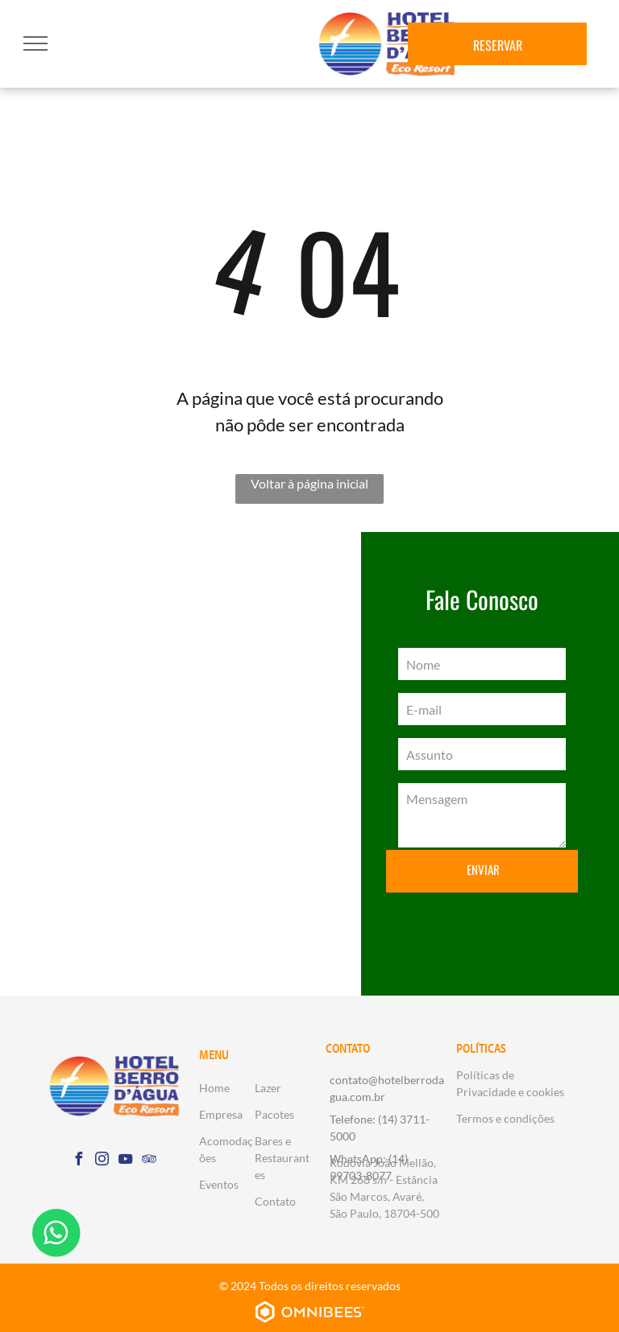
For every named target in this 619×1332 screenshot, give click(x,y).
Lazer (268, 1088)
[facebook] (79, 1160)
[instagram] (102, 1160)
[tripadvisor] (149, 1160)
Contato (275, 1201)
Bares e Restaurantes (282, 1157)
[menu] (35, 43)
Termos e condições (505, 1118)
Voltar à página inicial (309, 483)
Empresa (221, 1114)
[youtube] (125, 1160)
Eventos (219, 1184)
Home (214, 1088)
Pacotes (274, 1114)
